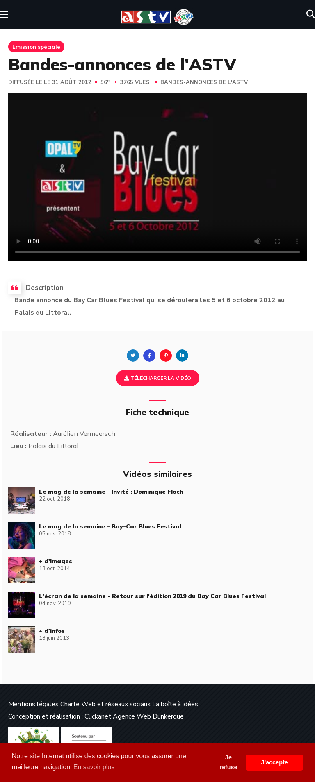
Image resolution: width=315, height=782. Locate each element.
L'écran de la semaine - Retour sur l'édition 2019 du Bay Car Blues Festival (152, 596)
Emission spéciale (36, 46)
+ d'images (55, 561)
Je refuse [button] (228, 762)
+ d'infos (52, 631)
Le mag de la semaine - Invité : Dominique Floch (111, 491)
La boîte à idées (175, 704)
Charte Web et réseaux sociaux (105, 704)
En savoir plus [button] (94, 767)
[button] (310, 14)
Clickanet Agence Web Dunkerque (134, 716)
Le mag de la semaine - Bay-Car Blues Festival (110, 526)
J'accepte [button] (274, 762)
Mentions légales (33, 704)
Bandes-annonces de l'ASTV (204, 82)
